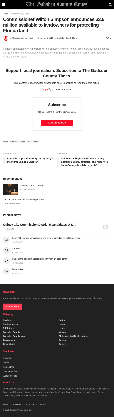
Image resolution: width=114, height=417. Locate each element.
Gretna (62, 320)
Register (7, 358)
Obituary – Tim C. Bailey (31, 185)
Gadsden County (11, 332)
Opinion (63, 340)
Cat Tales (16, 248)
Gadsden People (17, 142)
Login (45, 89)
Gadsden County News (19, 14)
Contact (42, 404)
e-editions (8, 328)
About (5, 404)
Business (7, 320)
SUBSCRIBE (12, 306)
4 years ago (27, 189)
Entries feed (8, 367)
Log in (6, 362)
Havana (62, 324)
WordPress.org (10, 376)
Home (5, 14)
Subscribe (29, 404)
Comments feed (10, 371)
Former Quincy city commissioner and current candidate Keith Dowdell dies (46, 238)
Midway (62, 332)
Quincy (62, 344)
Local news (33, 142)
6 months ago (13, 203)
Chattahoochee (10, 324)
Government (9, 340)
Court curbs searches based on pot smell (24, 199)
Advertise (17, 404)
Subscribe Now (57, 123)
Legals (62, 328)
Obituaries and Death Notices (73, 336)
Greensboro (9, 344)
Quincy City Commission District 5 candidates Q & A (39, 224)
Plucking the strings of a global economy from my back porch (39, 259)
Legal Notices (18, 269)
